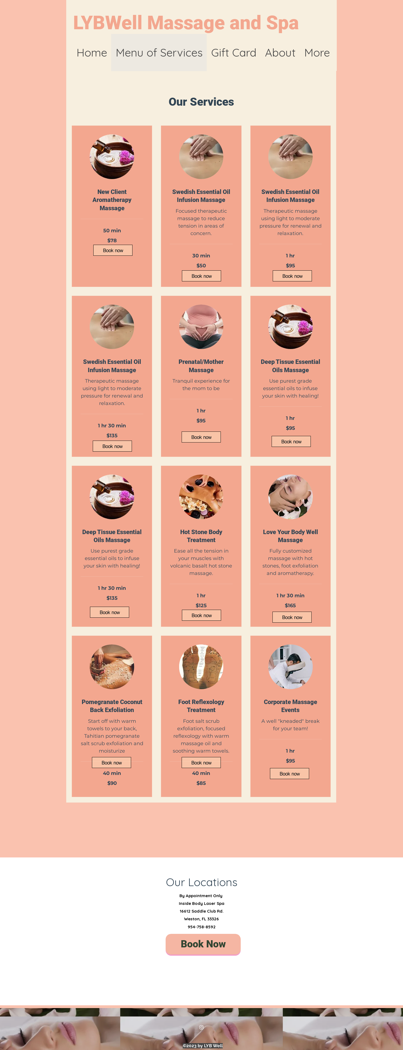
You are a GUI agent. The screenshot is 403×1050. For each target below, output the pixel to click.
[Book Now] (203, 944)
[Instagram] (201, 1027)
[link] (112, 200)
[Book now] (112, 250)
